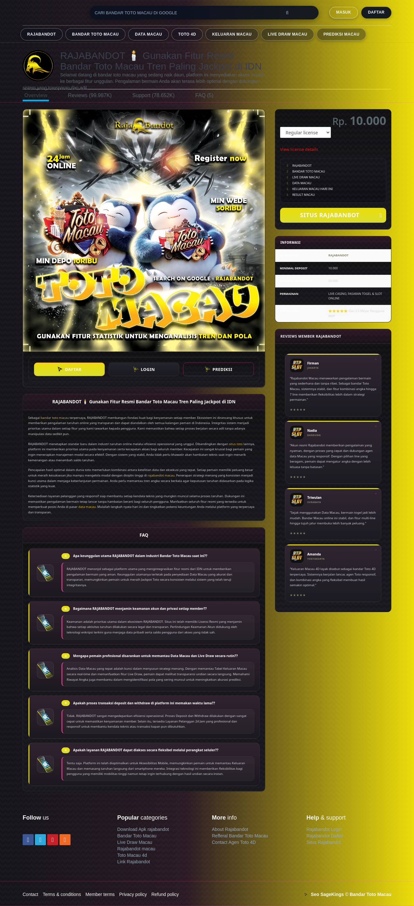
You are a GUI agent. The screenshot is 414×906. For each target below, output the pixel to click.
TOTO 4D (187, 34)
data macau (86, 507)
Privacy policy (133, 894)
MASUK (343, 12)
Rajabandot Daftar (325, 835)
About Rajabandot (230, 829)
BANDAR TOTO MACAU (95, 34)
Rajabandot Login (324, 829)
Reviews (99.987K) (90, 95)
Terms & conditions (62, 894)
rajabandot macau (161, 475)
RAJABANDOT (41, 34)
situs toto (236, 444)
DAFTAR (376, 12)
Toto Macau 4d (132, 855)
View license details (299, 149)
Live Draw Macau (134, 842)
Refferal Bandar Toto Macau (240, 835)
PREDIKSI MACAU (341, 34)
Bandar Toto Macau (137, 835)
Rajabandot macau (136, 848)
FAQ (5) (204, 95)
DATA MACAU (148, 34)
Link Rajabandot (133, 861)
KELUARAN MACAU (232, 34)
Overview (35, 95)
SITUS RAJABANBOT (341, 215)
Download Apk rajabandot (143, 829)
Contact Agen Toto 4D (234, 842)
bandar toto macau (55, 418)
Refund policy (165, 894)
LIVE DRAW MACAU (287, 34)
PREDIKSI (218, 369)
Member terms (99, 894)
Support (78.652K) (153, 95)
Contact (30, 894)
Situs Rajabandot (324, 842)
